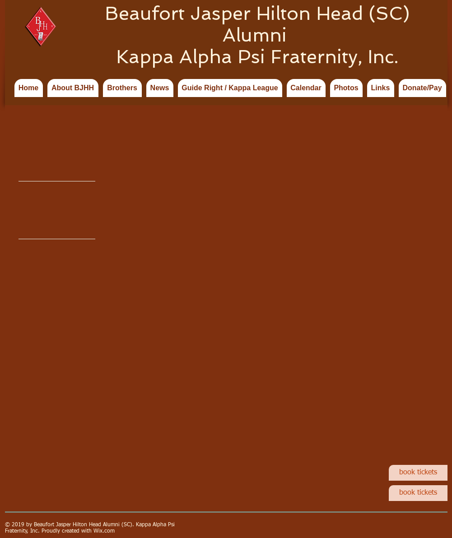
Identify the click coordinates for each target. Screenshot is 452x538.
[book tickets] (418, 473)
